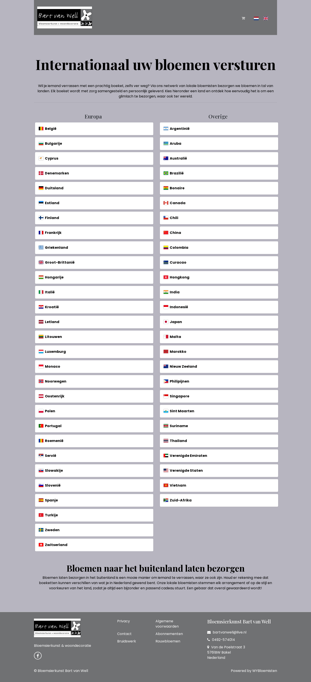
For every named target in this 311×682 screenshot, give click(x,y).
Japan (173, 321)
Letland (49, 321)
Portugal (50, 425)
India (172, 292)
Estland (49, 202)
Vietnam (175, 485)
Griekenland (53, 247)
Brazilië (174, 173)
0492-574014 (221, 639)
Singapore (176, 396)
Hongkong (176, 277)
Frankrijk (50, 232)
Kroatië (49, 307)
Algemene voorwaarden (167, 624)
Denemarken (54, 173)
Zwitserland (53, 544)
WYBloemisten (264, 670)
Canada (175, 202)
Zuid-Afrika (178, 500)
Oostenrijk (51, 396)
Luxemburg (52, 351)
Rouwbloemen (168, 641)
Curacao (175, 262)
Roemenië (51, 440)
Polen (47, 411)
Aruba (172, 143)
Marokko (175, 351)
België (48, 128)
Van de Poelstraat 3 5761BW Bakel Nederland (226, 652)
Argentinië (177, 128)
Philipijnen (176, 381)
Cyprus (48, 158)
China (172, 232)
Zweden (49, 529)
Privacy (123, 621)
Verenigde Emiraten (185, 455)
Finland (49, 217)
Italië (47, 292)
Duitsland (51, 188)
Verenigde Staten (183, 470)
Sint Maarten (179, 411)
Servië (47, 455)
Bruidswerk (126, 641)
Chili (171, 217)
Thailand (175, 440)
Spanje (48, 500)
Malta (172, 336)
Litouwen (50, 336)
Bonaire (174, 188)
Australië (175, 158)
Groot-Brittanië (57, 262)
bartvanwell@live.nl (226, 632)
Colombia (176, 247)
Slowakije (51, 470)
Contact (124, 633)
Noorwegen (52, 381)
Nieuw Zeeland (180, 366)
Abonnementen (169, 633)
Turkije (48, 515)
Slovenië (50, 485)
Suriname (176, 425)
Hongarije (51, 277)
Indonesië (176, 307)
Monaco (49, 366)
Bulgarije (50, 143)
